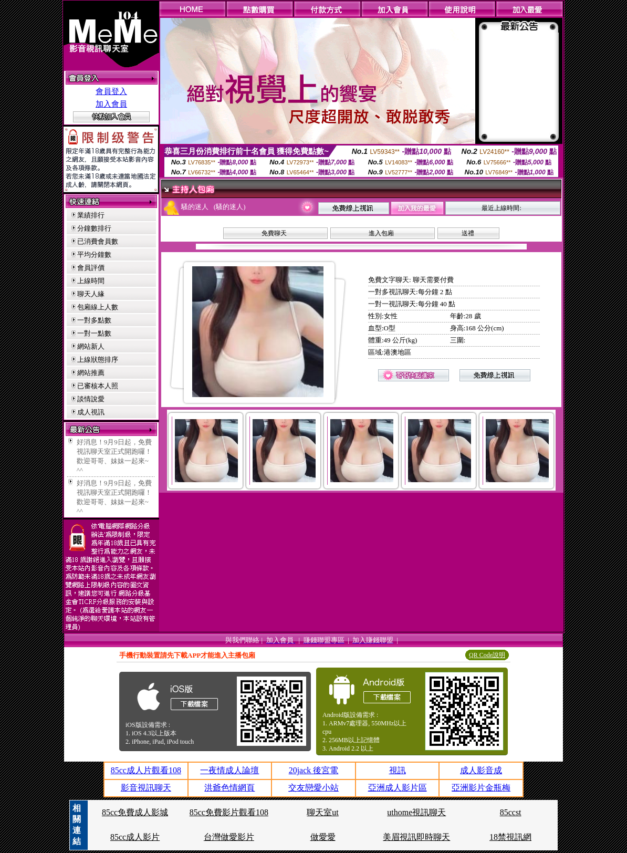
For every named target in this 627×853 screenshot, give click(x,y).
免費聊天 (274, 233)
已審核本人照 (97, 386)
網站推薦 (90, 373)
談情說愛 (90, 399)
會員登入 (111, 91)
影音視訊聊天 (146, 787)
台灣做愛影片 (229, 837)
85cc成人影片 (135, 837)
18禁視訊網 (510, 837)
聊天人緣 (90, 294)
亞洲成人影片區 (397, 787)
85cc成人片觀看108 (146, 770)
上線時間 (90, 281)
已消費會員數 (97, 241)
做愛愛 (323, 837)
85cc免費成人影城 (135, 812)
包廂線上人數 (97, 307)
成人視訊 (90, 412)
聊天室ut (322, 812)
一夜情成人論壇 (229, 770)
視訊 (397, 770)
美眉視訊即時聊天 (416, 837)
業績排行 (90, 215)
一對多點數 (94, 320)
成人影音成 (481, 770)
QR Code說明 (487, 655)
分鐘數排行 (94, 228)
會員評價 (90, 268)
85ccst (510, 812)
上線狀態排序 (97, 359)
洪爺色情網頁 (229, 787)
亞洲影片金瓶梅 (481, 787)
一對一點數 (94, 333)
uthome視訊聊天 (416, 812)
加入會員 (111, 104)
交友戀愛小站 (313, 787)
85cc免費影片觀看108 (229, 812)
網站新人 (90, 346)
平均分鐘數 (94, 254)
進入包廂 (381, 233)
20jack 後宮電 (314, 770)
